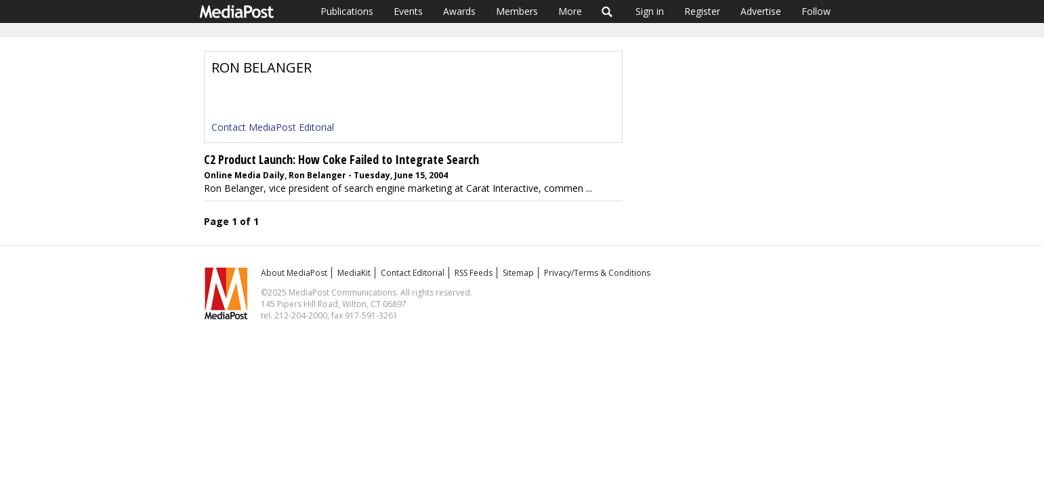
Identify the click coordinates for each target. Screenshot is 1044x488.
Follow (816, 11)
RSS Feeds (474, 273)
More (570, 11)
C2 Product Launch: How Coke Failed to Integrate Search (341, 159)
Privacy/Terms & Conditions (597, 273)
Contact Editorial (412, 273)
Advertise (760, 11)
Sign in (649, 11)
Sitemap (518, 273)
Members (517, 11)
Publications (346, 11)
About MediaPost (294, 273)
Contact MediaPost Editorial (272, 127)
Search (607, 11)
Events (408, 11)
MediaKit (354, 273)
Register (702, 11)
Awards (459, 11)
